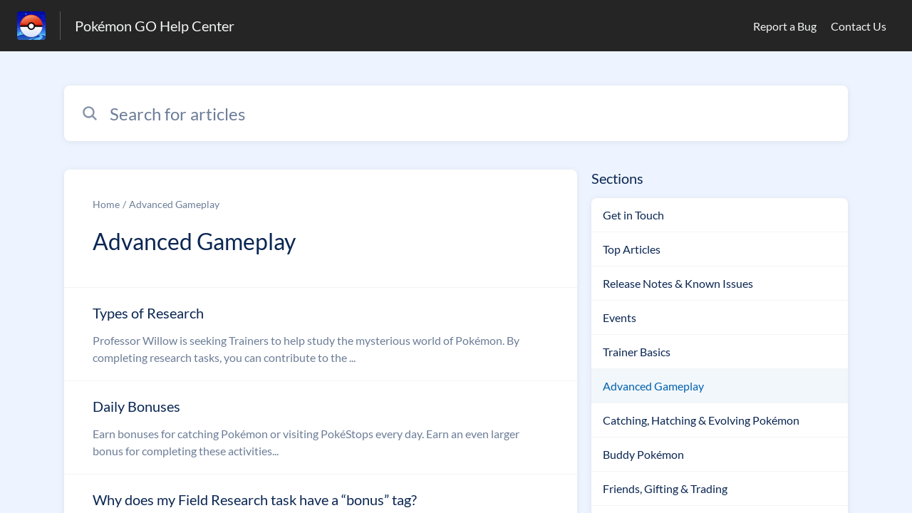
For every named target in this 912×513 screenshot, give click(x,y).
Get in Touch (633, 215)
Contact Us (858, 26)
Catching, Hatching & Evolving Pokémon (701, 420)
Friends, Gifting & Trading (665, 488)
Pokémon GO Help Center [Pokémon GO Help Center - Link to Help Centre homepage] (154, 25)
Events (619, 317)
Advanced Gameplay (174, 204)
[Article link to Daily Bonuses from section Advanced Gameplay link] (321, 427)
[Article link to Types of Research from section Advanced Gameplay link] (321, 334)
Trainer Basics (636, 351)
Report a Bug (785, 26)
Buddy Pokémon (643, 454)
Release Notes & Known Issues (678, 283)
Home (106, 204)
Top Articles (631, 249)
